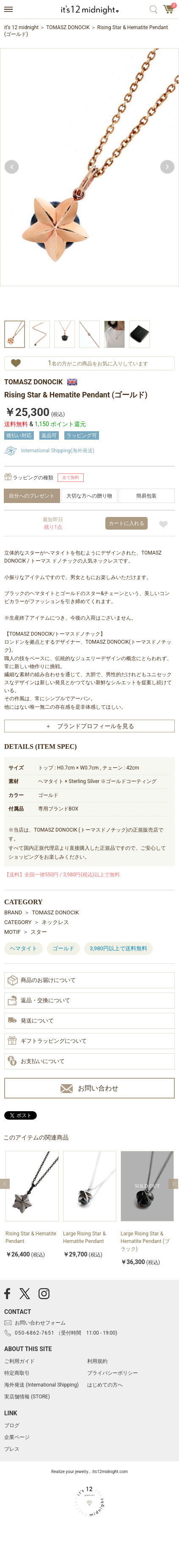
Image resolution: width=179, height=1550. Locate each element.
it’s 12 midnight (21, 27)
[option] (89, 183)
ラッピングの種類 (33, 477)
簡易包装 (146, 496)
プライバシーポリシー (112, 1373)
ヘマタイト (23, 948)
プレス (11, 1449)
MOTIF (12, 932)
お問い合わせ (89, 1088)
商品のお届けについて (42, 980)
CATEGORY (18, 922)
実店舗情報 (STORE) (27, 1397)
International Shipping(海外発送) (57, 451)
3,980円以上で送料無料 (118, 948)
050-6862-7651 (35, 1333)
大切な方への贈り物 (89, 496)
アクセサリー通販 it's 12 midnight (89, 9)
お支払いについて (36, 1061)
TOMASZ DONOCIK (68, 27)
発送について (31, 1021)
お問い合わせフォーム (40, 1323)
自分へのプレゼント (32, 496)
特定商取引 (17, 1373)
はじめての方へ (105, 1385)
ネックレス (55, 922)
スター (38, 932)
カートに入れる (126, 523)
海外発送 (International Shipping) (41, 1385)
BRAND (13, 912)
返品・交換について (39, 1000)
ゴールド (63, 948)
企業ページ (17, 1437)
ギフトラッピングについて (47, 1041)
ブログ (11, 1425)
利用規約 (97, 1361)
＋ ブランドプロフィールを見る (89, 726)
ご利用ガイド (19, 1361)
